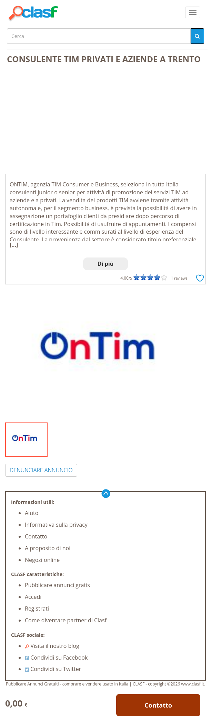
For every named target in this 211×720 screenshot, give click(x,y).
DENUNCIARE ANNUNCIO (41, 470)
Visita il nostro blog (52, 646)
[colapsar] (192, 12)
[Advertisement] (105, 122)
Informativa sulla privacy (56, 524)
